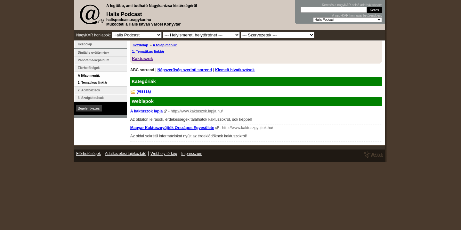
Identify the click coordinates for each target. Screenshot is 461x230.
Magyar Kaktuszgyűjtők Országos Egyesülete (172, 128)
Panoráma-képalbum (93, 60)
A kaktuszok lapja (146, 111)
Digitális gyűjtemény (93, 52)
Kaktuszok (142, 58)
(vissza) (144, 91)
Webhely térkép (163, 153)
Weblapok (143, 101)
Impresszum (191, 153)
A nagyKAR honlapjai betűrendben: (357, 15)
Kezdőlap (140, 45)
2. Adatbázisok (89, 90)
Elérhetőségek (89, 68)
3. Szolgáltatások (91, 98)
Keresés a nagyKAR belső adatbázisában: (352, 5)
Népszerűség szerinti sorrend (185, 70)
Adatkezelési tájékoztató (125, 153)
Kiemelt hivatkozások (235, 70)
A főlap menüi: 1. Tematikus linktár (93, 79)
